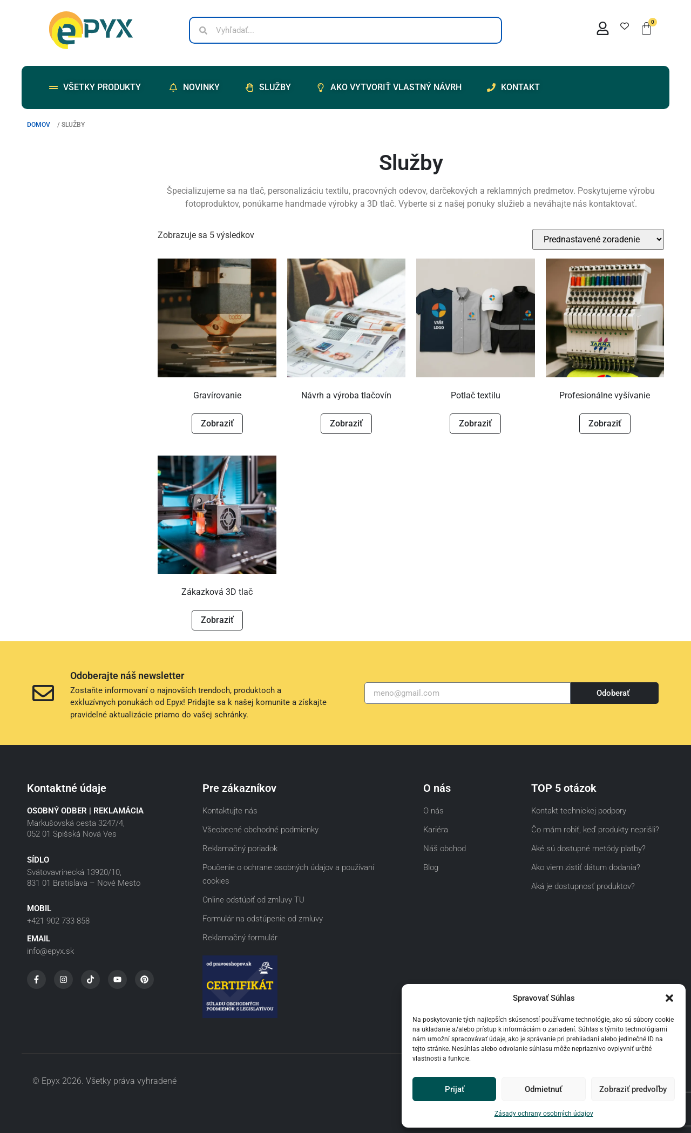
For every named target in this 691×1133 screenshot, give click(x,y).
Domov (38, 124)
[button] (669, 998)
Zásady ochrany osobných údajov (543, 1113)
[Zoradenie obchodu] (598, 239)
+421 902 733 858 (58, 921)
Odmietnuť (543, 1089)
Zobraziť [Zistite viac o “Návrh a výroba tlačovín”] (346, 423)
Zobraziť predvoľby (633, 1089)
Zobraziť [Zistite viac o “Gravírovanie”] (217, 423)
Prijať (454, 1089)
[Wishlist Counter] (624, 26)
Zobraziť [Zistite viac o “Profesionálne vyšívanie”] (604, 423)
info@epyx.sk (50, 951)
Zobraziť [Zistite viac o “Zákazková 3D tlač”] (217, 620)
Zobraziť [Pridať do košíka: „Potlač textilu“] (475, 423)
